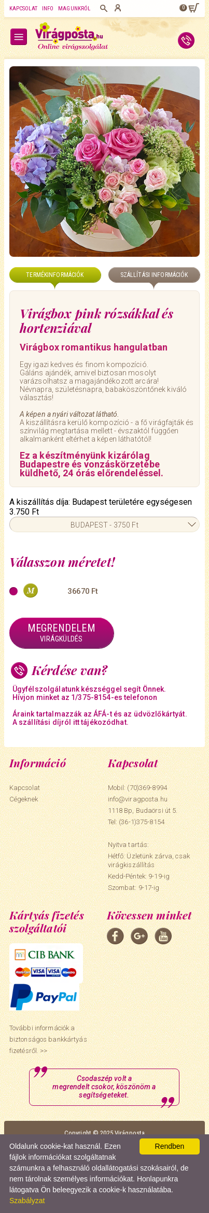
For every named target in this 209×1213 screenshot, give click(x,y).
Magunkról (74, 8)
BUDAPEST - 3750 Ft (104, 525)
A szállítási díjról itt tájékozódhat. (70, 722)
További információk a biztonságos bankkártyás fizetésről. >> (48, 1039)
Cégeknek (23, 799)
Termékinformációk (54, 275)
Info (47, 8)
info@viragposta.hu (138, 799)
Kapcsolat (23, 8)
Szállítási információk (154, 275)
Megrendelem (61, 633)
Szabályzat (27, 1200)
